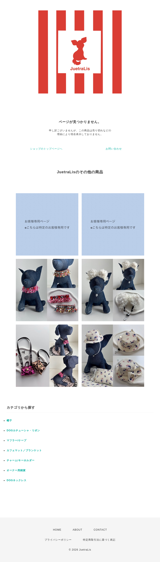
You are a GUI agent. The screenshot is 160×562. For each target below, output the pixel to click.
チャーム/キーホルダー (21, 460)
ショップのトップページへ (46, 148)
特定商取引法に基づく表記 (99, 539)
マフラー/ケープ (16, 440)
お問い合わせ (114, 148)
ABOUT (77, 529)
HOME (57, 529)
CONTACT (100, 529)
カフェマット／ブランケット (24, 450)
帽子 (9, 420)
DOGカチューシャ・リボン (23, 430)
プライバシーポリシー (58, 539)
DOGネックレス (16, 480)
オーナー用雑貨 (16, 470)
